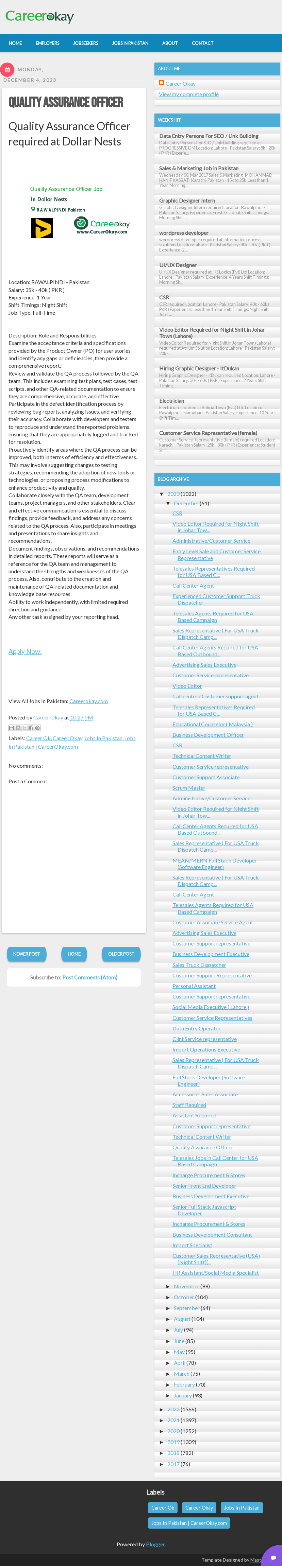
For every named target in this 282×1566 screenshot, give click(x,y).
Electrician (171, 400)
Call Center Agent (193, 585)
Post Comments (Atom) (89, 977)
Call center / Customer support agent (215, 696)
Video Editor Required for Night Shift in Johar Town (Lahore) (212, 332)
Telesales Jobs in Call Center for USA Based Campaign (215, 1160)
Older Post (121, 954)
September (187, 1308)
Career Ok (38, 738)
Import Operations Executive (206, 1049)
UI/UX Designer (178, 265)
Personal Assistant (194, 985)
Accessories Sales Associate (205, 1094)
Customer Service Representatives (212, 1017)
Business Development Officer (208, 734)
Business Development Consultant (212, 1234)
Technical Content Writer (201, 755)
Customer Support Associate (205, 777)
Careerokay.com (88, 701)
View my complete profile (189, 94)
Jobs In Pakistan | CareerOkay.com (189, 1523)
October (184, 1297)
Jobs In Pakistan (103, 738)
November (186, 1286)
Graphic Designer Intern (187, 200)
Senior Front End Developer (204, 1185)
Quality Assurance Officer (66, 103)
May (179, 1351)
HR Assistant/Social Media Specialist (215, 1272)
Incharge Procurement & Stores (208, 1175)
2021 (173, 1420)
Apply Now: (25, 651)
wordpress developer (184, 232)
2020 (173, 1431)
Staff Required (189, 1104)
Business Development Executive (210, 954)
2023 (173, 493)
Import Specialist (192, 1245)
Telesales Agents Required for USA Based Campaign (212, 616)
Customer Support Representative (212, 975)
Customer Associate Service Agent (212, 922)
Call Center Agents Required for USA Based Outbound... (215, 650)
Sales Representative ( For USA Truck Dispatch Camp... (215, 633)
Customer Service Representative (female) (208, 433)
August (182, 1319)
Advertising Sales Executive (204, 664)
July (178, 1329)
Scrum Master (188, 787)
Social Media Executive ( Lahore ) (210, 1007)
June (179, 1341)
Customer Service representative (210, 675)
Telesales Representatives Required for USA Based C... (213, 571)
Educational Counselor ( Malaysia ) (212, 724)
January (183, 1395)
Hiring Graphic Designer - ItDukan (199, 368)
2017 (173, 1464)
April (179, 1362)
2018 (173, 1452)
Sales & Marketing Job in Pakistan (198, 168)
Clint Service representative (204, 1039)
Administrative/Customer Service (211, 540)
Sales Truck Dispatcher (199, 964)
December (186, 503)
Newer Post (26, 954)
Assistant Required (194, 1115)
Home (74, 954)
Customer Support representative (211, 943)
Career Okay (67, 738)
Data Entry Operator (196, 1028)
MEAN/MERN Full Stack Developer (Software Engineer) (214, 863)
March (181, 1373)
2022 (173, 1409)
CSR (164, 297)
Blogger (155, 1544)
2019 (173, 1442)
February (184, 1384)
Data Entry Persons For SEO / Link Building (209, 136)
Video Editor (187, 685)
